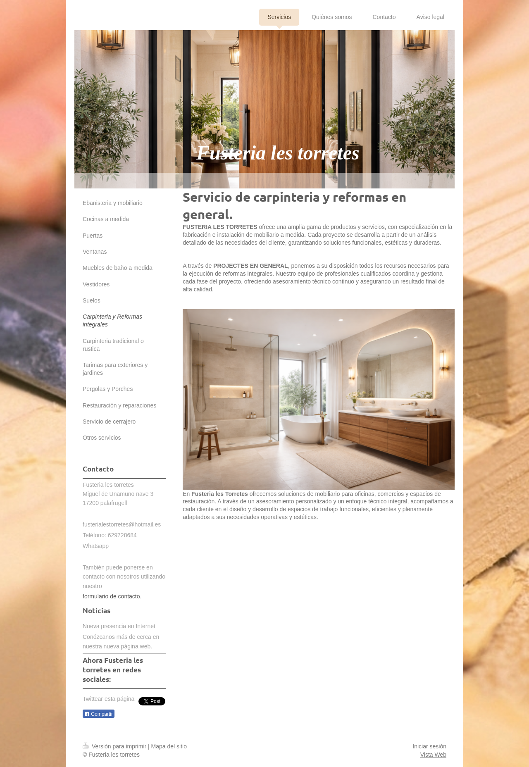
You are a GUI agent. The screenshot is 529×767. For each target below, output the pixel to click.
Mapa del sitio (169, 746)
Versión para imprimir (115, 746)
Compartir (98, 714)
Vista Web (433, 754)
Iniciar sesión (429, 746)
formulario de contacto (111, 596)
